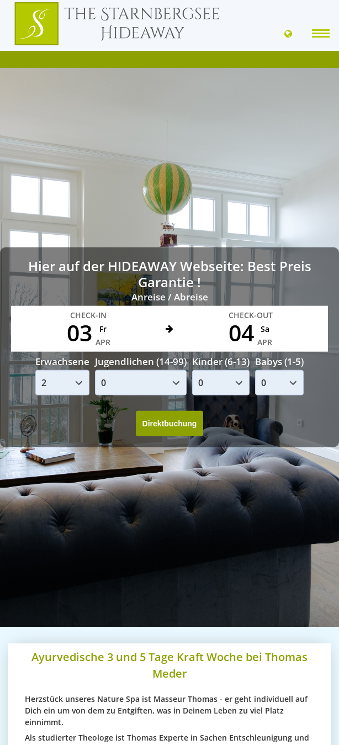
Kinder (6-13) (221, 361)
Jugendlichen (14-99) (141, 361)
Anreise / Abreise (169, 296)
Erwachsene (62, 361)
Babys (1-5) (279, 361)
